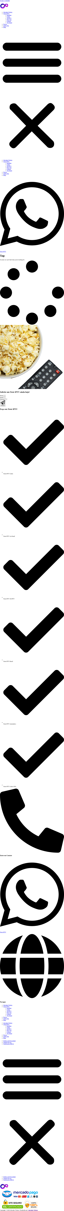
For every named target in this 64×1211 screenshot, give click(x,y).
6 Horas (9, 21)
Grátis (8, 16)
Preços (5, 24)
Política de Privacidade (9, 1041)
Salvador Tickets (7, 12)
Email (2, 397)
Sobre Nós (6, 25)
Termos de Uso (7, 1042)
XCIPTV (9, 18)
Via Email (9, 22)
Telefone (2, 399)
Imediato (9, 15)
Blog (4, 27)
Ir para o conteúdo (5, 0)
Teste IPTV (6, 13)
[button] (32, 93)
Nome (2, 395)
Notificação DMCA (8, 1044)
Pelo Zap (9, 19)
